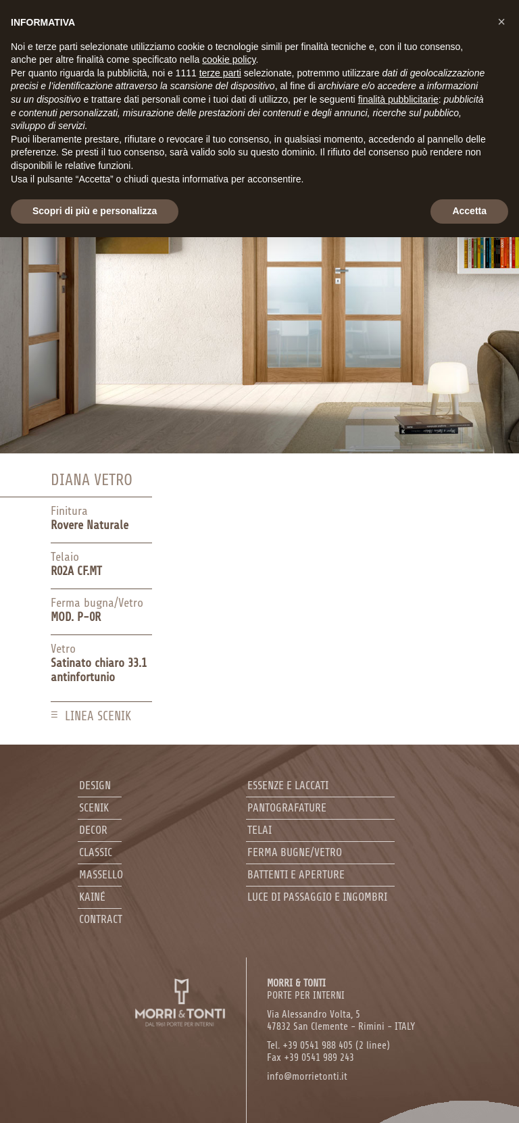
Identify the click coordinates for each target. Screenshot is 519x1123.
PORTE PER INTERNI (306, 989)
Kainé (92, 897)
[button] (501, 21)
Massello (101, 874)
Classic (95, 852)
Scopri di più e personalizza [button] (94, 210)
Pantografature (286, 807)
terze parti (220, 73)
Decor (93, 830)
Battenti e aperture (296, 874)
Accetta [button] (469, 210)
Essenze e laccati (287, 785)
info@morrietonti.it (307, 1076)
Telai (259, 830)
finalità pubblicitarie (398, 99)
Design (95, 785)
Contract (100, 919)
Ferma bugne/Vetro (294, 852)
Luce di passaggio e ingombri (317, 897)
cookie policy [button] (228, 59)
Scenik (94, 807)
